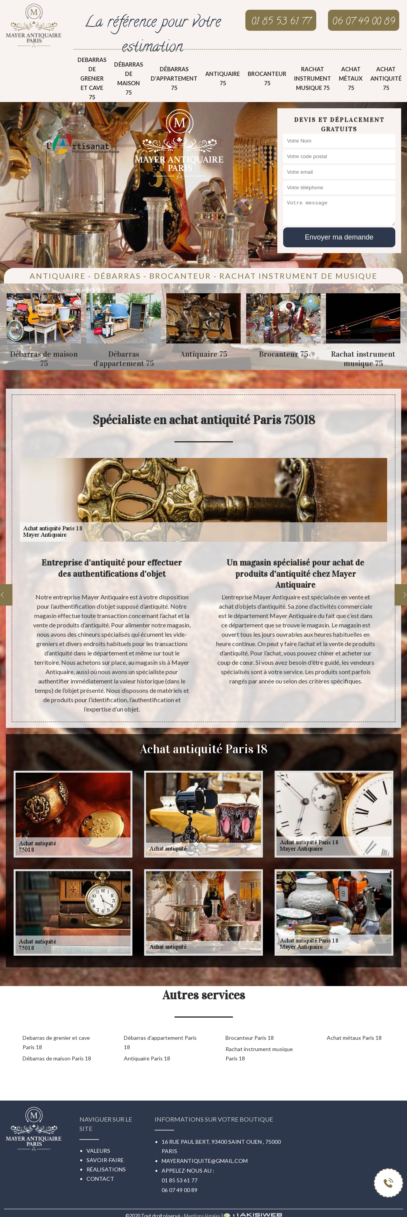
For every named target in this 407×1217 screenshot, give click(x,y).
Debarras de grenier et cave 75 (92, 78)
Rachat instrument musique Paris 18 (259, 1054)
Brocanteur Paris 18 (250, 1037)
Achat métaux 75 (351, 78)
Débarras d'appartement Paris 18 (160, 1042)
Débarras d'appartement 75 (174, 78)
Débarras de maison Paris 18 (57, 1058)
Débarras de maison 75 (128, 78)
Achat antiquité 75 (386, 78)
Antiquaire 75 (222, 78)
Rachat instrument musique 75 (312, 78)
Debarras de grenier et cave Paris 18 (56, 1042)
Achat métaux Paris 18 (354, 1037)
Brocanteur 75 (267, 78)
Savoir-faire (105, 1160)
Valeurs (98, 1150)
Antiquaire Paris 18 (147, 1058)
